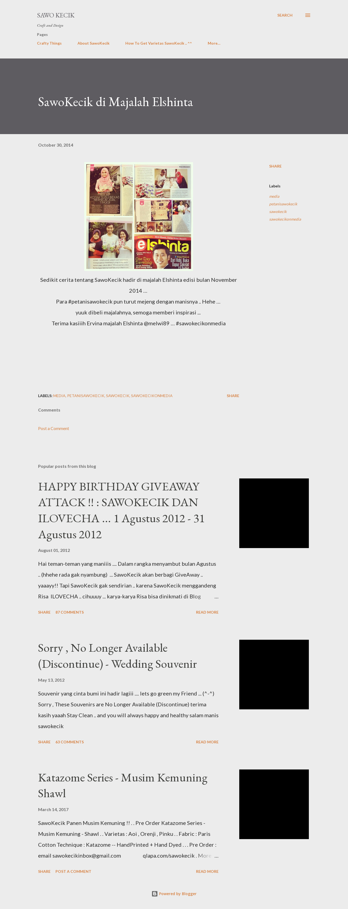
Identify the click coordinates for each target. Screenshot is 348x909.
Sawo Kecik (55, 15)
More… (214, 43)
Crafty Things (49, 43)
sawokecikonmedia (285, 219)
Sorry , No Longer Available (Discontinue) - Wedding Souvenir (117, 655)
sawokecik (278, 211)
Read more (207, 612)
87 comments (69, 612)
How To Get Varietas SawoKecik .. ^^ (158, 43)
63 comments (69, 742)
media (274, 196)
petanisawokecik (283, 204)
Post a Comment (53, 428)
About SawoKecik (93, 43)
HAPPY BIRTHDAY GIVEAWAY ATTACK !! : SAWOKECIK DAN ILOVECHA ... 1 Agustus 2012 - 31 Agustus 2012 (121, 510)
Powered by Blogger (174, 893)
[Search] (285, 15)
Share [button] (275, 166)
